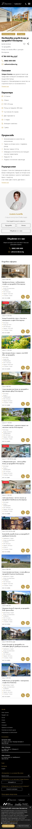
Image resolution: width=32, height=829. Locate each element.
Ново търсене (5, 712)
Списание (4, 725)
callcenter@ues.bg (10, 64)
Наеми (23, 225)
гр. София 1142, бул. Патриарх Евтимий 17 (13, 741)
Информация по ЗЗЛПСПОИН (9, 732)
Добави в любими (24, 44)
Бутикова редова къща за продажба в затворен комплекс (15, 535)
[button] (16, 823)
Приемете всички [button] (8, 826)
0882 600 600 (10, 60)
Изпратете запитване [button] (11, 789)
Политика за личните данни (9, 730)
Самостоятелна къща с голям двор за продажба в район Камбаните (16, 573)
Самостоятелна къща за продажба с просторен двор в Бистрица (15, 390)
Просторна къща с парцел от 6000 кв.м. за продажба (15, 354)
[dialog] (16, 817)
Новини (3, 722)
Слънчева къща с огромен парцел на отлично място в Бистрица (15, 426)
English (3, 768)
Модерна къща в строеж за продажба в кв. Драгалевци (15, 609)
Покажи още (5, 86)
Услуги (3, 720)
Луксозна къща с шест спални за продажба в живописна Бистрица (14, 499)
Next (29, 19)
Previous (3, 19)
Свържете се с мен (16, 231)
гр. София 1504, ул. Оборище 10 (10, 749)
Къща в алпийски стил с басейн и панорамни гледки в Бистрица (14, 319)
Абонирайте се (12, 782)
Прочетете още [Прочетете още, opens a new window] (14, 821)
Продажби (8, 225)
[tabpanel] (16, 19)
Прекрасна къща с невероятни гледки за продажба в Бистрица (13, 283)
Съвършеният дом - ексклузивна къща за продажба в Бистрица (14, 462)
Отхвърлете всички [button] (23, 826)
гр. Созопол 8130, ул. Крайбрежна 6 (11, 757)
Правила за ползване (7, 727)
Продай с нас (5, 715)
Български (4, 766)
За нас (3, 717)
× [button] (30, 807)
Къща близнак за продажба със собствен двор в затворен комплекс (15, 645)
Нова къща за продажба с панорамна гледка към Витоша (15, 681)
